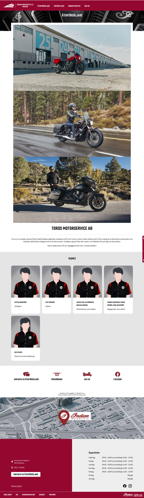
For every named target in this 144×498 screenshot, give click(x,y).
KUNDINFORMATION (28, 494)
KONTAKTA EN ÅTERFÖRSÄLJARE (25, 474)
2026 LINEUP (8, 494)
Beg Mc (86, 5)
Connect (42, 494)
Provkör (52, 494)
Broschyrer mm (74, 5)
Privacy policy (16, 486)
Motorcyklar (59, 5)
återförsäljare (43, 5)
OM (17, 494)
